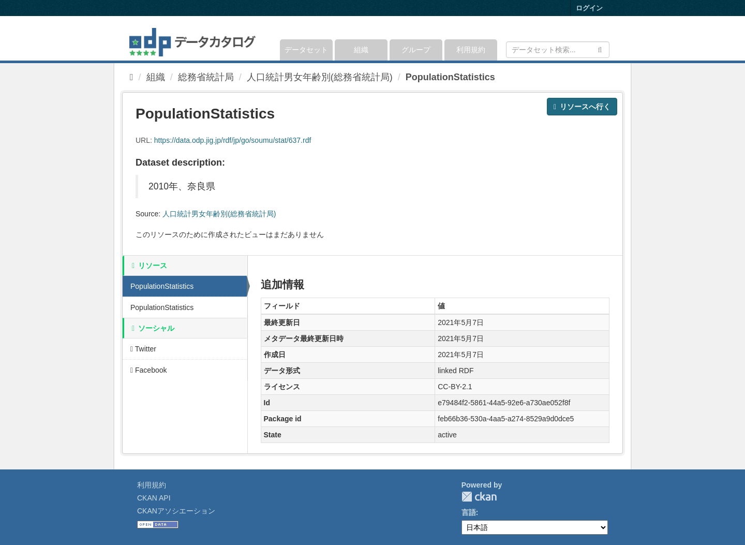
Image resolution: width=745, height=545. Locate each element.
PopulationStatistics (450, 77)
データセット (306, 50)
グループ (415, 50)
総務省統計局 (206, 77)
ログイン (589, 8)
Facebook (148, 370)
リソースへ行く (582, 106)
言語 (468, 512)
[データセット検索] (557, 49)
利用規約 (470, 50)
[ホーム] (131, 77)
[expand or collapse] (609, 38)
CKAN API (154, 498)
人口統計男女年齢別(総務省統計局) (320, 77)
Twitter (143, 349)
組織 (361, 50)
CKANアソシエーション (176, 511)
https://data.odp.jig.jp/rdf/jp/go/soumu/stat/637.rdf (232, 140)
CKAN (479, 496)
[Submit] (599, 49)
